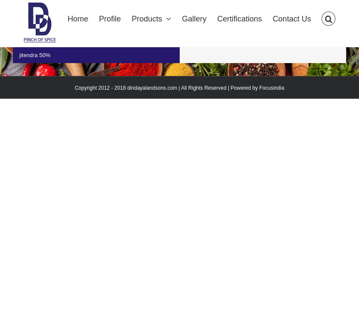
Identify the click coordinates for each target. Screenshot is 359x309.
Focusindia (271, 88)
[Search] (328, 18)
